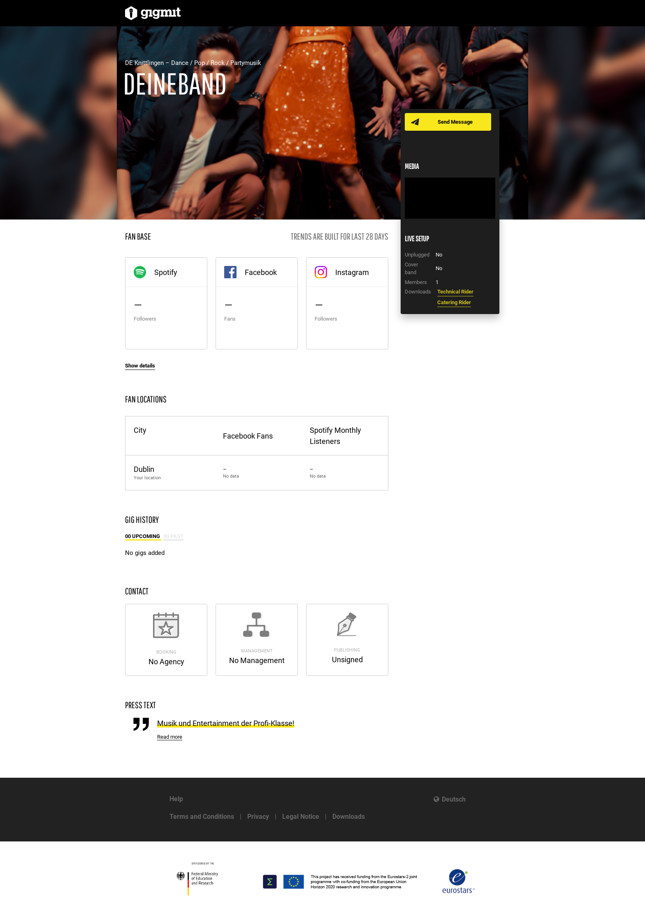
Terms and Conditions (201, 816)
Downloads (348, 816)
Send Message (455, 122)
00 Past (173, 536)
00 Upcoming (143, 536)
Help (176, 799)
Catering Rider (454, 302)
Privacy (258, 816)
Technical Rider (455, 292)
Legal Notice (300, 816)
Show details (140, 366)
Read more (169, 737)
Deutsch (454, 799)
